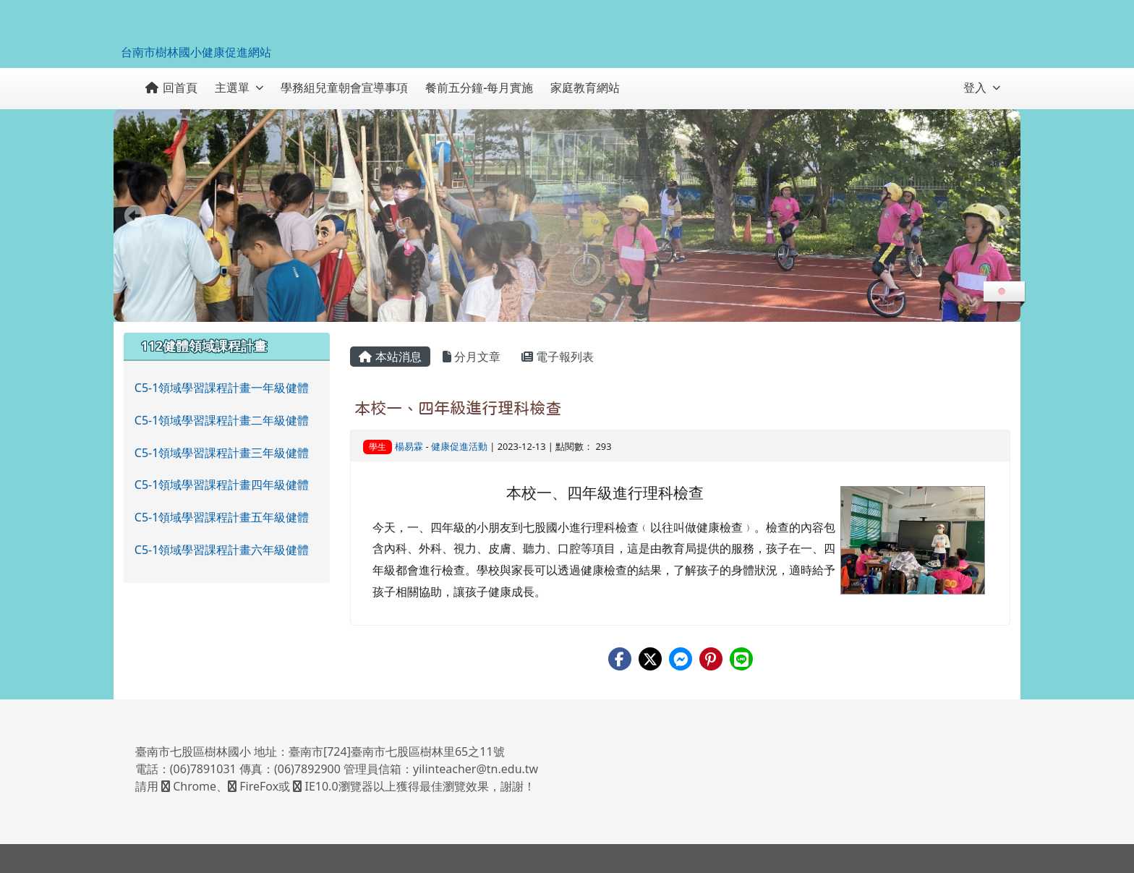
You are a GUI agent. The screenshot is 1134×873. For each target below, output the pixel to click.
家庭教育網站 (585, 87)
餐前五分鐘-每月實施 (479, 87)
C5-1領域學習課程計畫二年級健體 (222, 420)
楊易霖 (409, 446)
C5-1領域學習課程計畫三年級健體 (222, 453)
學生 (377, 446)
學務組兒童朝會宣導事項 (344, 87)
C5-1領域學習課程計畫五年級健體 (222, 517)
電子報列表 (557, 357)
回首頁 (171, 87)
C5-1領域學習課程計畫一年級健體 (222, 388)
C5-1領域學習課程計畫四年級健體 (222, 485)
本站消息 (390, 357)
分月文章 (471, 357)
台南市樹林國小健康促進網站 (196, 52)
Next (999, 215)
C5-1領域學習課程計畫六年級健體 (222, 550)
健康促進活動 (459, 446)
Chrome (188, 786)
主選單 (239, 87)
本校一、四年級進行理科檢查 (457, 408)
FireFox (253, 786)
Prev (135, 215)
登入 (981, 87)
